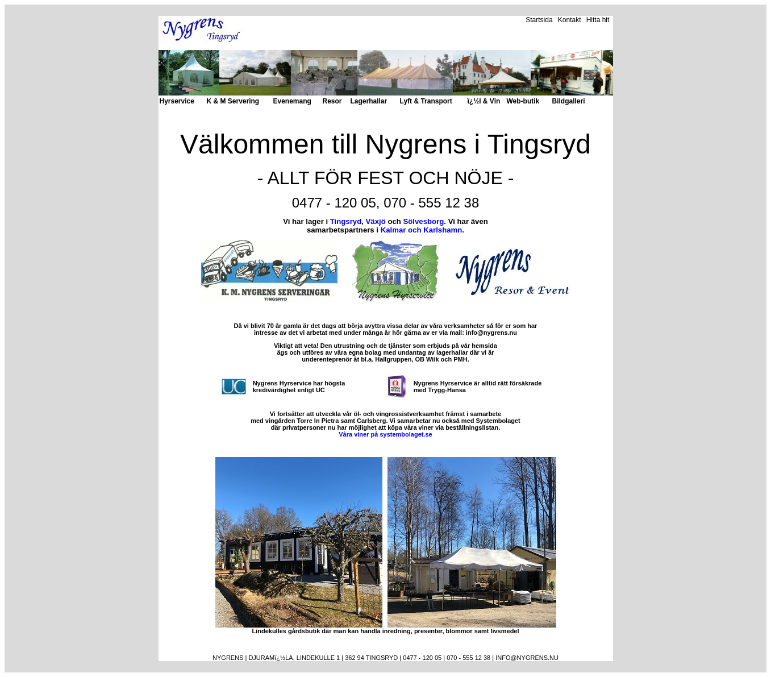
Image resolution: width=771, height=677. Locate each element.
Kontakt (569, 20)
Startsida (539, 20)
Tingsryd (345, 221)
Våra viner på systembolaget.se (385, 434)
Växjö (376, 221)
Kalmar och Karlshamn (421, 230)
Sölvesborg (423, 221)
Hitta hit (598, 20)
